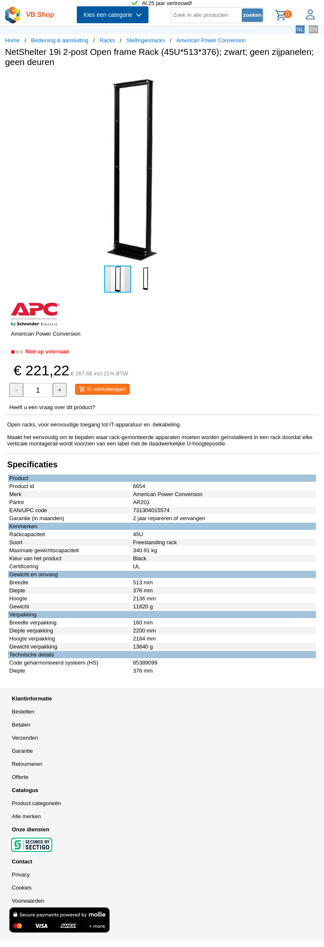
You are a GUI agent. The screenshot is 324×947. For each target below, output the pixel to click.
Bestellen (23, 711)
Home (12, 40)
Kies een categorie (113, 14)
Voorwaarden (28, 901)
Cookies (22, 888)
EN (313, 29)
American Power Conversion (211, 40)
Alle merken (26, 816)
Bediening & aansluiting (60, 40)
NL (300, 29)
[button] (250, 82)
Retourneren (27, 764)
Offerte (20, 777)
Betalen (21, 725)
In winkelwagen (102, 389)
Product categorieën (36, 803)
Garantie (22, 751)
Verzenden (25, 738)
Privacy (21, 874)
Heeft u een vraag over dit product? (52, 407)
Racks (107, 40)
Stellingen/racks (145, 40)
